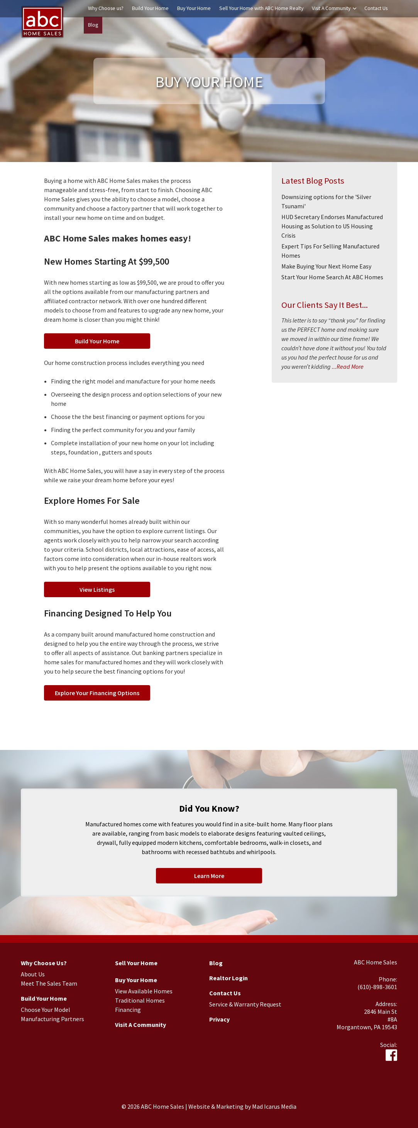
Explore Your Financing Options (97, 693)
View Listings (97, 589)
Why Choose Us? (44, 963)
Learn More (209, 876)
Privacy (219, 1019)
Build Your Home (150, 8)
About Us (33, 974)
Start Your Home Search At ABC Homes (332, 277)
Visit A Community (331, 8)
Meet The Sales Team (49, 983)
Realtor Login (228, 978)
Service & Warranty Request (245, 1004)
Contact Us (376, 8)
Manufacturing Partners (52, 1019)
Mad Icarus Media (274, 1106)
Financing (128, 1009)
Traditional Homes (140, 1000)
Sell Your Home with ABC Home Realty (261, 8)
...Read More (347, 366)
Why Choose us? (106, 8)
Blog (93, 25)
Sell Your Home (136, 963)
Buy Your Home (194, 8)
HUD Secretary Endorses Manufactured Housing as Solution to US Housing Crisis (332, 226)
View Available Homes (144, 991)
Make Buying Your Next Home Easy (326, 266)
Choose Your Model (45, 1009)
